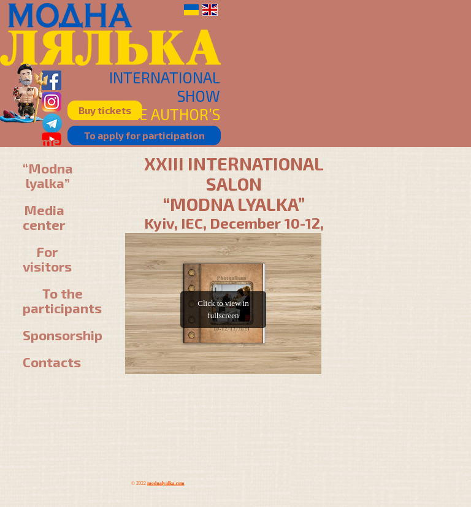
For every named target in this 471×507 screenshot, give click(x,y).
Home (41, 141)
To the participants (62, 300)
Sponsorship (62, 335)
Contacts (52, 362)
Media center (44, 217)
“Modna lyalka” (48, 175)
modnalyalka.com (166, 483)
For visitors (47, 258)
